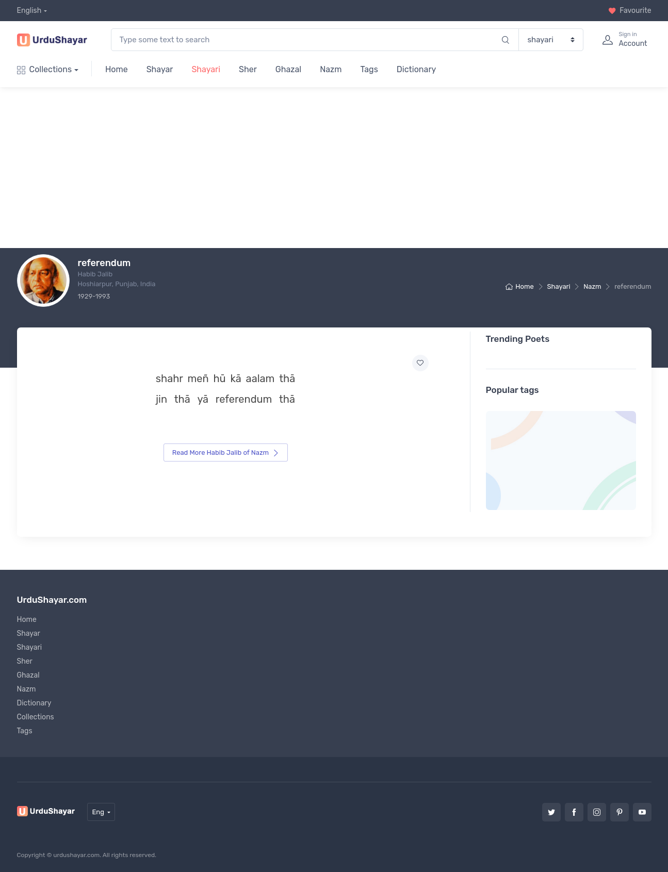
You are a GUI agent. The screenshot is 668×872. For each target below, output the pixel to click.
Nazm (330, 69)
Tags (369, 69)
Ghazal (288, 69)
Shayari (205, 69)
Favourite (629, 10)
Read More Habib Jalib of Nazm (226, 452)
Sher (248, 69)
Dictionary (416, 69)
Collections (44, 69)
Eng (98, 812)
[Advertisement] (348, 167)
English (29, 10)
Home (116, 69)
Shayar (159, 69)
